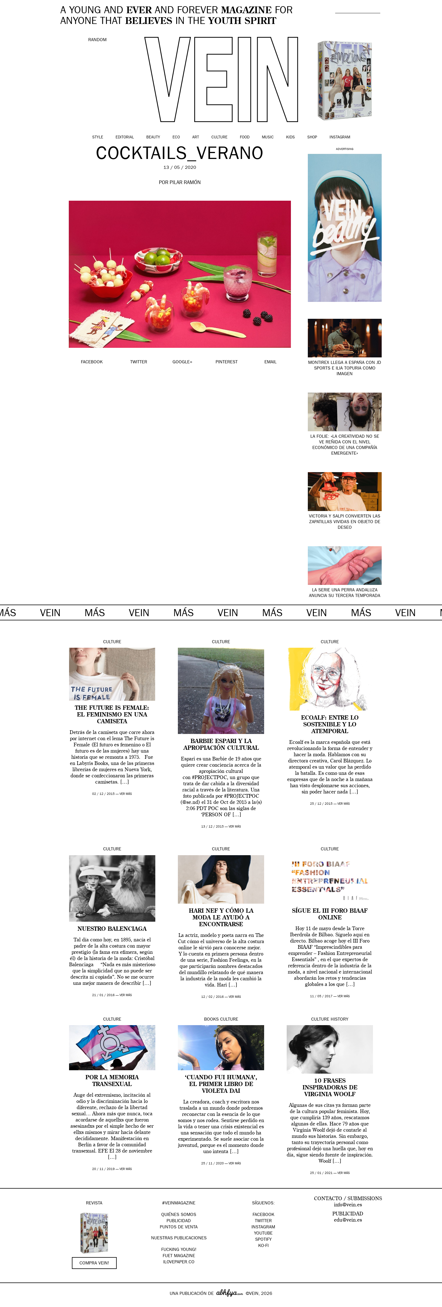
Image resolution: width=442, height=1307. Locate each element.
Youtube (263, 1233)
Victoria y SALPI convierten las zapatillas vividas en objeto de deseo (344, 522)
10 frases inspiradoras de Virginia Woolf (329, 1088)
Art (195, 138)
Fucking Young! (178, 1250)
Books (211, 1020)
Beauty (153, 138)
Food (244, 138)
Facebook (263, 1215)
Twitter (263, 1221)
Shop (312, 138)
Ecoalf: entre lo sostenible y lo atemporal (330, 725)
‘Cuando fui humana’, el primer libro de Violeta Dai (221, 1084)
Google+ (10, 1303)
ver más (126, 794)
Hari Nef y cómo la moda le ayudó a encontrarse (221, 918)
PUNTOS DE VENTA (179, 1227)
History (339, 1020)
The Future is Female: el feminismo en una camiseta (112, 715)
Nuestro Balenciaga (112, 929)
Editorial (125, 138)
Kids (290, 138)
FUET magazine (179, 1256)
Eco (176, 138)
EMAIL (270, 362)
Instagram (340, 138)
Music (268, 138)
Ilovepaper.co (179, 1262)
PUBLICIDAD (179, 1221)
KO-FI (263, 1246)
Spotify (263, 1240)
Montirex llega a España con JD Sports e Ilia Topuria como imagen (344, 369)
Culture (219, 138)
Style (97, 138)
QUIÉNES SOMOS (178, 1215)
